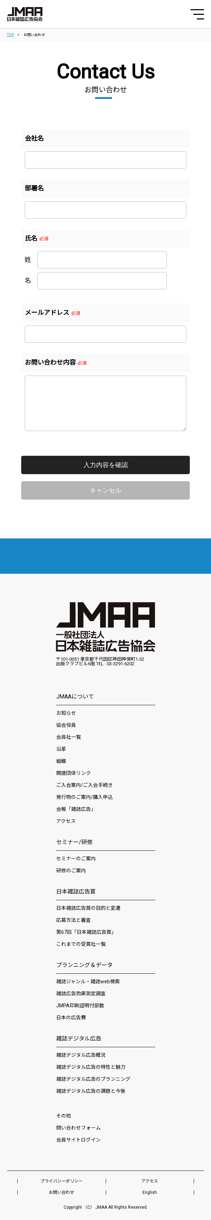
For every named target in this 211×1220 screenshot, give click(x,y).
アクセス (66, 821)
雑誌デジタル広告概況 (81, 1055)
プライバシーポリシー (61, 1181)
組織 (61, 761)
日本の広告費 (71, 1017)
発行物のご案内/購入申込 (84, 797)
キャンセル (106, 490)
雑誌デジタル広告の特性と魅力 (90, 1067)
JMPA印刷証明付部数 (80, 1005)
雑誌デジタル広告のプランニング (93, 1079)
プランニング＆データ (84, 965)
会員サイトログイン (78, 1140)
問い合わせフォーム (78, 1128)
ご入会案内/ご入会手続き (84, 785)
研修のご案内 (71, 870)
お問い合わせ (61, 1192)
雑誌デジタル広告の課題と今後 (90, 1091)
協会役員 (66, 725)
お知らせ (66, 713)
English (149, 1192)
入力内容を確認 (105, 464)
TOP (10, 35)
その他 (63, 1116)
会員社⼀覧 (68, 737)
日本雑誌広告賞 (76, 891)
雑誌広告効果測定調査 (81, 993)
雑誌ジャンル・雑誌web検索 (88, 981)
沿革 (61, 749)
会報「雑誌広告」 (76, 809)
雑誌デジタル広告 (78, 1038)
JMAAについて (75, 696)
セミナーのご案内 (76, 858)
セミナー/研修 (74, 842)
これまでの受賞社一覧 (81, 944)
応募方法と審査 (73, 920)
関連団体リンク (73, 773)
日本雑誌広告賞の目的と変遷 (88, 908)
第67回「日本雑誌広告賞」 (86, 932)
